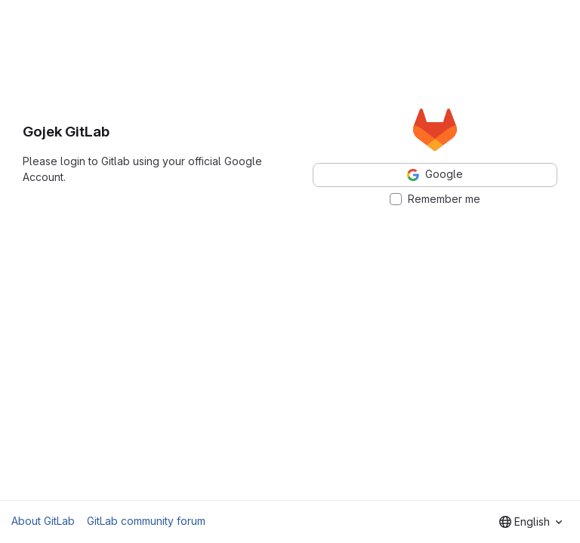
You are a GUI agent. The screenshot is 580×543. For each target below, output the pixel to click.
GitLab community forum (146, 520)
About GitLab (43, 520)
